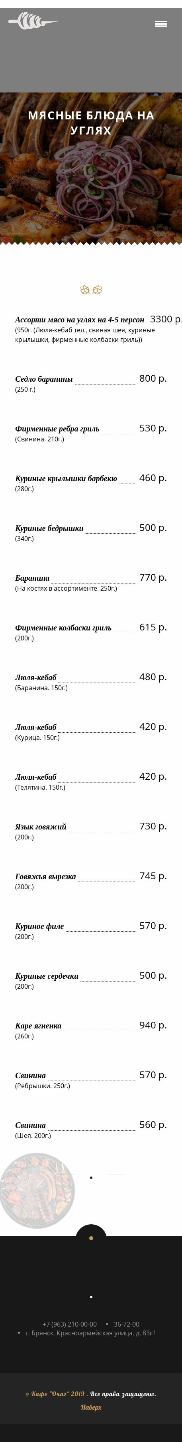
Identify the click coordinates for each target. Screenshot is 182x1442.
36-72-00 (126, 1324)
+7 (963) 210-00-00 (70, 1324)
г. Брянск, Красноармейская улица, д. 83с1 (91, 1333)
